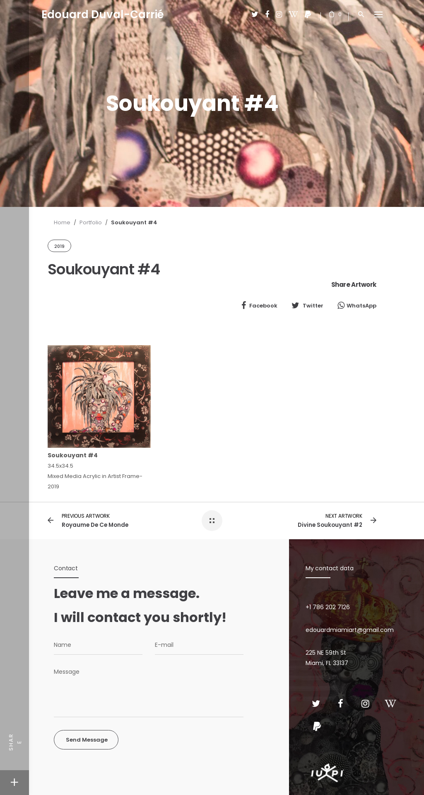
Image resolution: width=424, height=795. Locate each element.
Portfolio (91, 222)
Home (62, 222)
